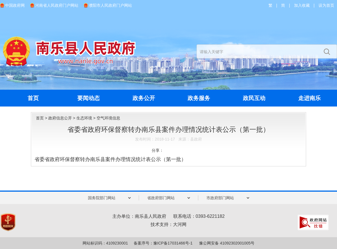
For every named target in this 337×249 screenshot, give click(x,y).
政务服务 (199, 98)
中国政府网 (15, 5)
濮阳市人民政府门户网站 (110, 5)
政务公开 (144, 98)
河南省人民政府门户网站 (56, 5)
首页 (33, 98)
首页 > (42, 118)
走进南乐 (309, 98)
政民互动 (254, 98)
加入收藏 (302, 5)
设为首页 (326, 5)
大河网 (179, 224)
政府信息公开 (60, 118)
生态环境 (84, 118)
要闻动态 (88, 98)
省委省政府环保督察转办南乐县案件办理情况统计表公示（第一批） (110, 159)
